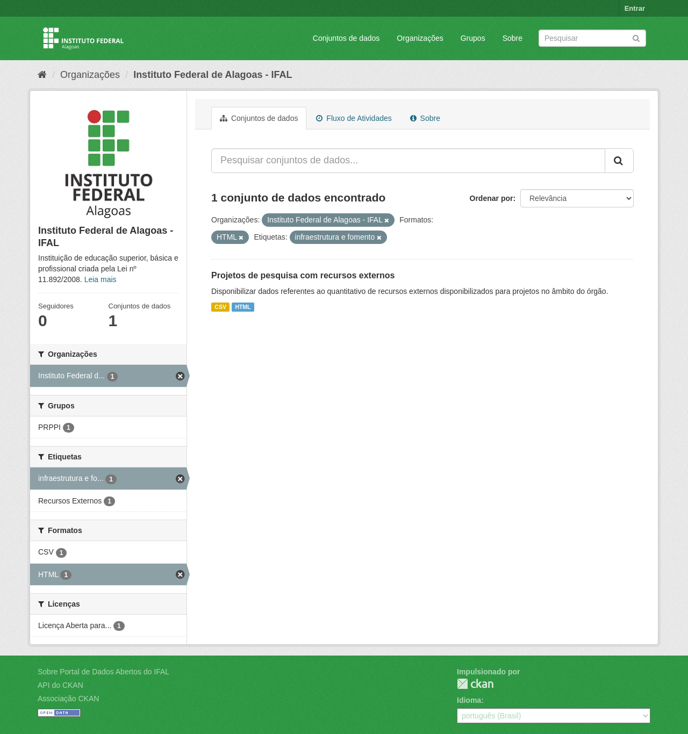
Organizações (420, 38)
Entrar (635, 8)
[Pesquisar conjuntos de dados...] (408, 160)
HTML (242, 307)
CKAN (475, 683)
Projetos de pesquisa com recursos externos (303, 275)
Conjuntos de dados (346, 38)
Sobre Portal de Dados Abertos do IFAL (103, 671)
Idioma (469, 700)
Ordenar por (491, 198)
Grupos (473, 38)
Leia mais (100, 279)
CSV (220, 307)
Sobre (512, 38)
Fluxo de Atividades (353, 118)
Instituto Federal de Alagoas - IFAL (212, 74)
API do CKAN (60, 685)
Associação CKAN (68, 698)
